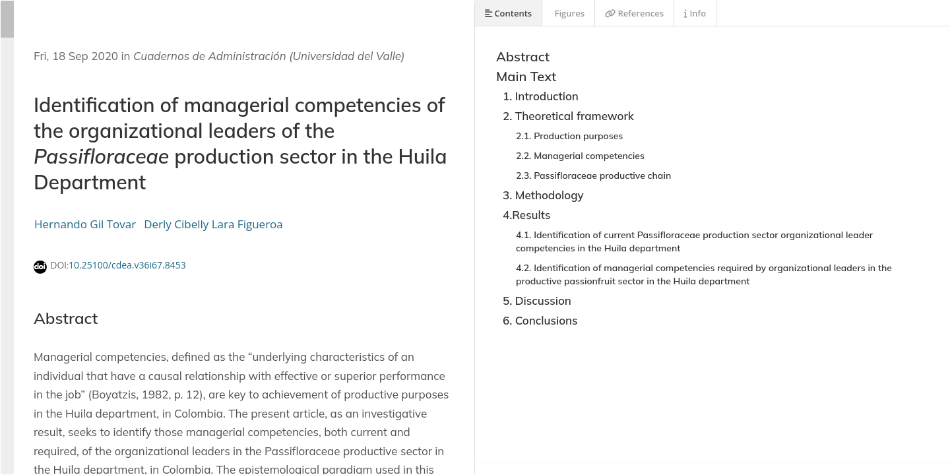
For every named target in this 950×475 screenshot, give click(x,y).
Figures (568, 13)
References (634, 13)
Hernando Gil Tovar (85, 224)
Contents (508, 13)
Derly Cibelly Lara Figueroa (213, 224)
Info (695, 13)
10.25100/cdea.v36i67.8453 (127, 265)
